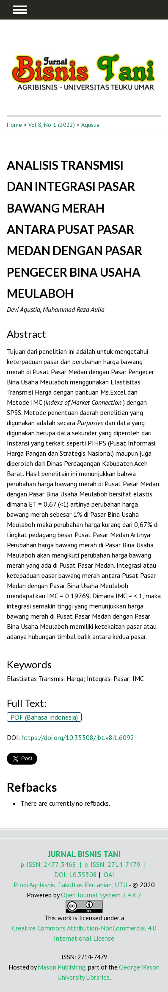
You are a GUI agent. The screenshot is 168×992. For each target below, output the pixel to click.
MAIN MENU (20, 10)
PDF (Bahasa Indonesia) (44, 717)
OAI (109, 874)
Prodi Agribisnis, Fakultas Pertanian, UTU (70, 884)
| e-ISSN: (91, 864)
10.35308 (83, 874)
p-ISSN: (32, 864)
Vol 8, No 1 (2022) (51, 125)
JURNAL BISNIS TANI (84, 854)
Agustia (90, 125)
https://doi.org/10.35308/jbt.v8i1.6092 (78, 737)
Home (14, 125)
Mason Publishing (61, 967)
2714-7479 (123, 864)
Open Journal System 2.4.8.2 (101, 895)
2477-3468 (60, 864)
